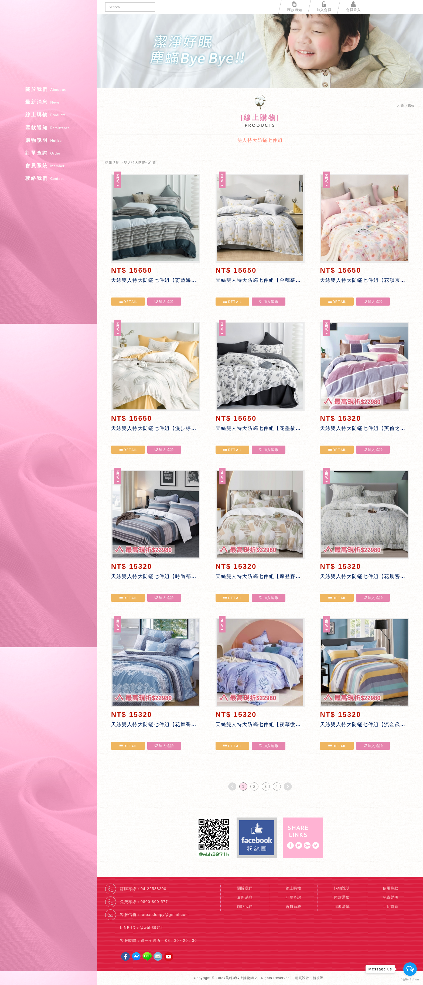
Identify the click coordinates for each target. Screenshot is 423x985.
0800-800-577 (154, 902)
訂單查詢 (48, 153)
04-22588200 (153, 889)
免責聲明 (390, 897)
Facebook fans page (257, 838)
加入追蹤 (164, 301)
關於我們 (48, 89)
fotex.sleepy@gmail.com (165, 914)
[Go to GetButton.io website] (410, 979)
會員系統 (48, 165)
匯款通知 (48, 127)
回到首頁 (390, 906)
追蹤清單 (342, 906)
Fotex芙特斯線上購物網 (48, 45)
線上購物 (48, 114)
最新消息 (48, 102)
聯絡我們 (48, 178)
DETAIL (127, 301)
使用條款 (390, 888)
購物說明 (48, 140)
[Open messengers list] (410, 969)
